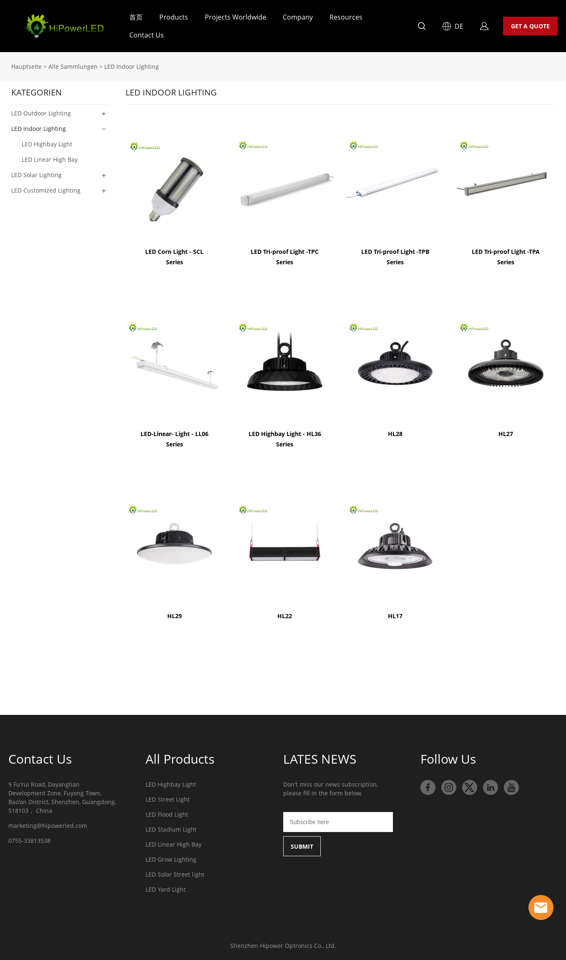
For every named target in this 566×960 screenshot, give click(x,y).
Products (173, 17)
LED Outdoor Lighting (41, 113)
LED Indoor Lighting (131, 66)
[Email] (338, 822)
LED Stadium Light (171, 829)
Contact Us (146, 35)
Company (298, 17)
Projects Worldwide (235, 17)
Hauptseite (26, 66)
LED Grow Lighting (171, 859)
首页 (136, 17)
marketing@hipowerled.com (47, 826)
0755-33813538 (29, 841)
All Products (180, 758)
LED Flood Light (167, 814)
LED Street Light (168, 799)
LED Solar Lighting (36, 175)
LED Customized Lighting (45, 190)
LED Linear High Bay (173, 844)
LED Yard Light (166, 889)
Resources (346, 17)
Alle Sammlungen (73, 66)
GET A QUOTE (530, 26)
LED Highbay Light (171, 784)
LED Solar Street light (175, 874)
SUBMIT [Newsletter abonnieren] (302, 846)
